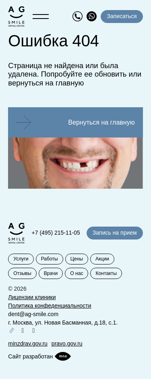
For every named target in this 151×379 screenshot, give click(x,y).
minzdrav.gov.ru (28, 343)
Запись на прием (115, 232)
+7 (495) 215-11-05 (56, 232)
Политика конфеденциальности (49, 305)
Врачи (51, 273)
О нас (76, 273)
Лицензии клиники (32, 297)
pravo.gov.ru (67, 343)
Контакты (105, 273)
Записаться (122, 16)
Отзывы (22, 273)
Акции (102, 259)
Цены (76, 259)
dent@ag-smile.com (33, 314)
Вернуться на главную (101, 122)
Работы (49, 259)
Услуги (20, 259)
